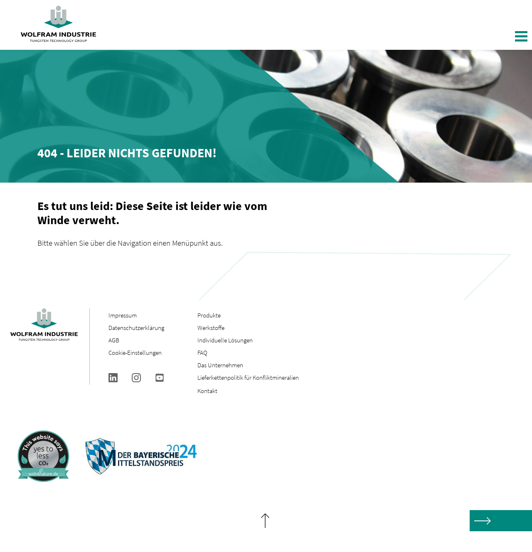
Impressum (122, 315)
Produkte (209, 315)
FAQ (202, 353)
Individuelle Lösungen (225, 340)
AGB (113, 340)
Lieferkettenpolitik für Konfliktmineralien (248, 377)
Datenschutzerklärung (136, 328)
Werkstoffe (210, 328)
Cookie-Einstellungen (135, 353)
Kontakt (207, 391)
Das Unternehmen (220, 365)
